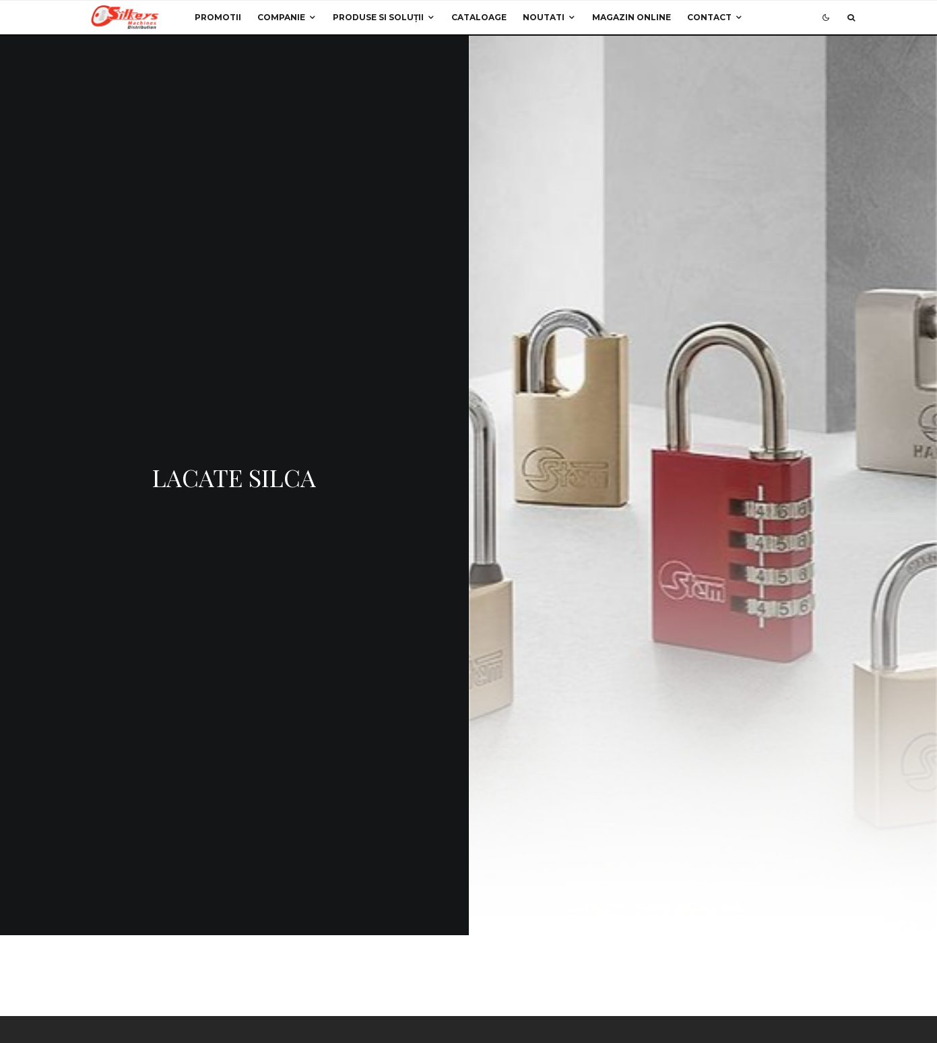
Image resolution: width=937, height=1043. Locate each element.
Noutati (543, 17)
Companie (281, 17)
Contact (709, 17)
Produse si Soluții (378, 17)
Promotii (218, 17)
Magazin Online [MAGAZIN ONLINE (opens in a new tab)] (631, 17)
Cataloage (479, 17)
